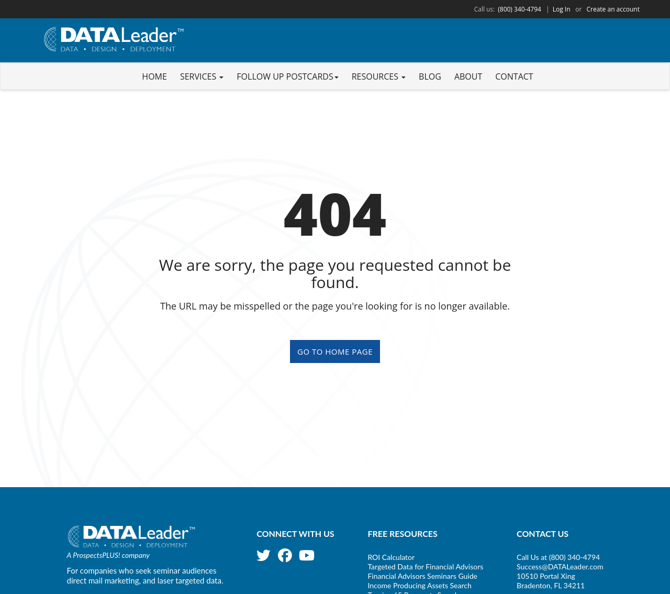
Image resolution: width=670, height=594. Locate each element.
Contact (514, 76)
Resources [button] (379, 76)
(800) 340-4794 (519, 9)
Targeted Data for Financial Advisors (425, 566)
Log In (562, 9)
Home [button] (154, 76)
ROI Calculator (391, 557)
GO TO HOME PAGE (335, 351)
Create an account (613, 9)
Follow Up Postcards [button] (287, 76)
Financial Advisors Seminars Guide (422, 575)
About (468, 76)
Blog (430, 76)
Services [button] (202, 76)
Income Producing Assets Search (419, 585)
